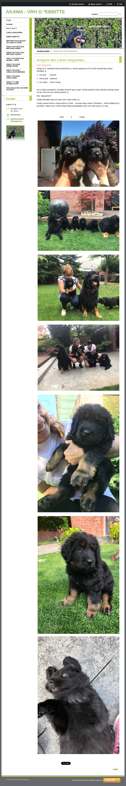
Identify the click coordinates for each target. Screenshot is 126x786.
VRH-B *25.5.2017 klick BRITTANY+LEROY (15, 53)
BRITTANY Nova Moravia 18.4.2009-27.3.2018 (16, 41)
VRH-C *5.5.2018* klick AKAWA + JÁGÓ (15, 59)
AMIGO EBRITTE (12, 37)
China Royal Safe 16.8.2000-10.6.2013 (17, 89)
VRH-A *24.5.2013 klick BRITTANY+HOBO (15, 47)
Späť (116, 769)
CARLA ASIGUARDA (14, 32)
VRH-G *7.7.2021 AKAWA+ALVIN (12, 83)
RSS (110, 4)
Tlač (120, 4)
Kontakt (9, 24)
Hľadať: (95, 14)
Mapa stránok (96, 4)
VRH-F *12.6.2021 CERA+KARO (13, 77)
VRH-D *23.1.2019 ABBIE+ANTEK (13, 65)
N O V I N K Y (11, 28)
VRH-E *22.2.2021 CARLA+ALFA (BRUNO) (15, 71)
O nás (8, 20)
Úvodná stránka (43, 51)
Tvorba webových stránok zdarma (87, 780)
